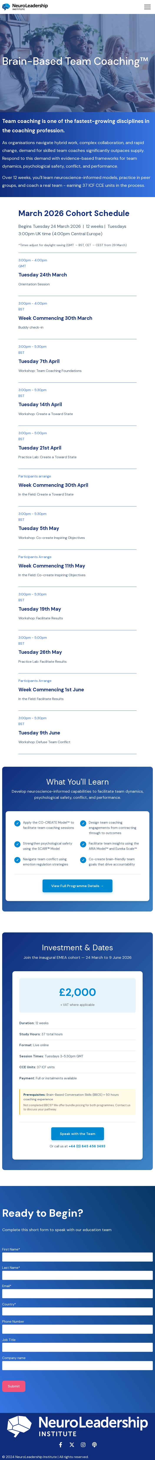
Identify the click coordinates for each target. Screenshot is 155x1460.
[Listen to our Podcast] (94, 1444)
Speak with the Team (77, 1133)
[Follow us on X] (72, 1444)
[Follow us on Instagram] (83, 1444)
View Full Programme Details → (77, 886)
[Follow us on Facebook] (60, 1444)
